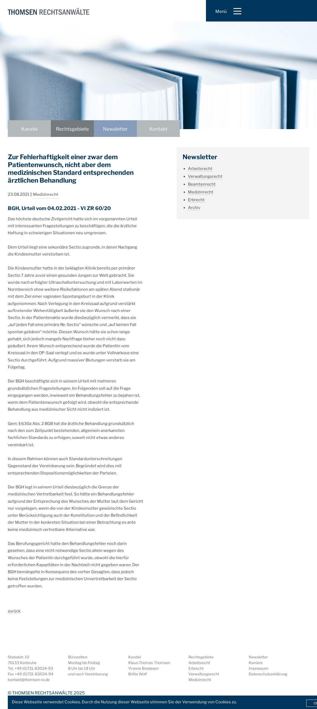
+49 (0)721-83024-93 (34, 668)
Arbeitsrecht (200, 168)
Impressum (258, 668)
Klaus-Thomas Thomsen (149, 662)
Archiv (194, 207)
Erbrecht (196, 199)
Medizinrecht (45, 194)
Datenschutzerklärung (268, 674)
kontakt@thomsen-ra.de (29, 679)
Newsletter (115, 129)
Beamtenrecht (202, 184)
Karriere (256, 662)
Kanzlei (29, 129)
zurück (14, 611)
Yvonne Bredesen (143, 668)
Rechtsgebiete (72, 129)
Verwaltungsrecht (205, 176)
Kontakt (158, 129)
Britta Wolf (137, 674)
